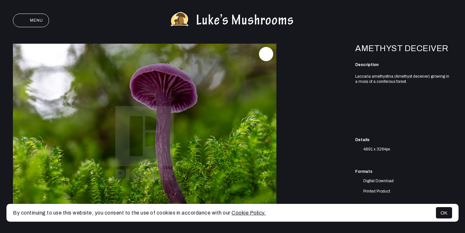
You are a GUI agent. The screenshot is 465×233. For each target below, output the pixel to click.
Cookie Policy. (249, 213)
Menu (31, 20)
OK (444, 213)
